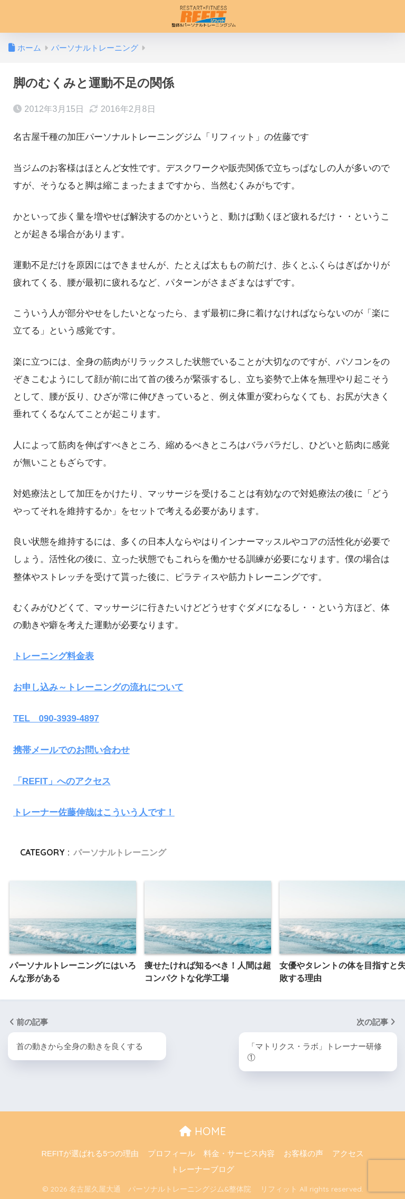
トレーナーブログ (202, 1168)
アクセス (348, 1152)
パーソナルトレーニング (119, 850)
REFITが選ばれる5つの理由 (90, 1152)
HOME (202, 1130)
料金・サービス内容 (239, 1152)
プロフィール (171, 1152)
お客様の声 (303, 1152)
